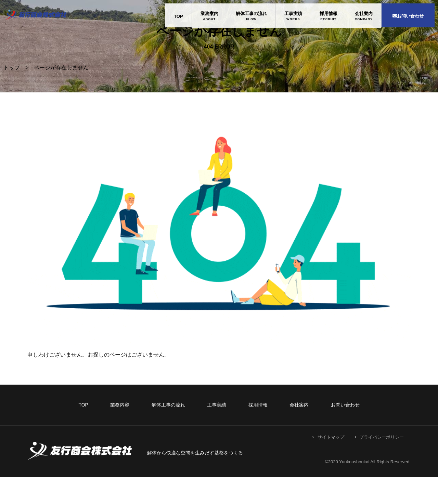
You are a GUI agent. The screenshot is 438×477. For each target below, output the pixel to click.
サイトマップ (331, 437)
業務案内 (209, 13)
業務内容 (119, 405)
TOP (178, 16)
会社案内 (364, 13)
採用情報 (328, 13)
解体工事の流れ (251, 13)
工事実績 (293, 13)
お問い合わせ (408, 15)
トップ (11, 67)
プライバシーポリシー (381, 437)
